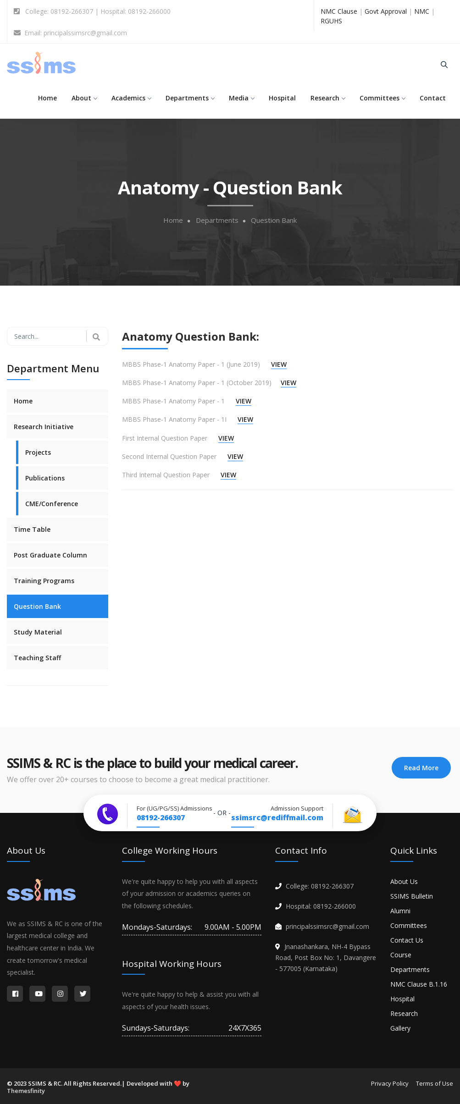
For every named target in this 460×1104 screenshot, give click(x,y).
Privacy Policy (390, 1083)
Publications (45, 478)
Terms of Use (434, 1083)
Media (241, 98)
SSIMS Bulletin (411, 896)
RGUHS (331, 21)
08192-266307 (161, 817)
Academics (131, 98)
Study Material (38, 632)
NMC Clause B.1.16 (418, 984)
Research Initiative (43, 426)
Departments (190, 98)
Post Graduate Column (50, 555)
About (84, 98)
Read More (421, 767)
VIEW (279, 364)
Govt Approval (386, 11)
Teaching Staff (37, 657)
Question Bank (274, 220)
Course (400, 954)
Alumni (400, 910)
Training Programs (44, 580)
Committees (382, 98)
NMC (421, 11)
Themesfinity (26, 1091)
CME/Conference (51, 503)
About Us (404, 881)
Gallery (400, 1028)
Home (47, 98)
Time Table (32, 529)
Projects (38, 452)
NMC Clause (339, 11)
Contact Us (406, 940)
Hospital (282, 98)
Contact (433, 98)
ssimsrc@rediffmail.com (277, 817)
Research (327, 98)
